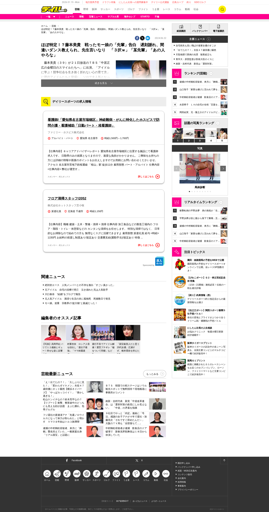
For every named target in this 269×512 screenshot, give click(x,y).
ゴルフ (131, 9)
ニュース (69, 16)
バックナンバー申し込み (189, 467)
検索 (222, 9)
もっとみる (152, 374)
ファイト (143, 9)
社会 (196, 9)
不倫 (157, 16)
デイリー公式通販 (160, 2)
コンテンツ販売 (185, 474)
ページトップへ (224, 460)
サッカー (105, 9)
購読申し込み (184, 463)
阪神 (94, 9)
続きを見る (101, 83)
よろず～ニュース (158, 501)
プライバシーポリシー (188, 489)
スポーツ (119, 9)
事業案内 (182, 486)
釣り (189, 2)
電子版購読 (218, 31)
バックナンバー (200, 31)
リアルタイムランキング (200, 202)
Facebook (77, 460)
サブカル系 (113, 16)
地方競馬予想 (92, 2)
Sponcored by (153, 261)
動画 (187, 9)
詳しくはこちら (149, 176)
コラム (177, 9)
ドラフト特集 (109, 2)
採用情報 (182, 482)
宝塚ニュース (95, 16)
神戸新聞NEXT (122, 501)
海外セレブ (129, 16)
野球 (85, 9)
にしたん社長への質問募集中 (133, 2)
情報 (81, 16)
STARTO (144, 16)
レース (166, 9)
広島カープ (177, 2)
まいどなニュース (139, 501)
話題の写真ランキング (199, 123)
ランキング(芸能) (195, 73)
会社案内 (182, 478)
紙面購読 (181, 31)
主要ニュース (197, 39)
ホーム (44, 26)
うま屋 (155, 9)
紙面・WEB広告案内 (187, 471)
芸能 (77, 9)
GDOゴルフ (200, 2)
